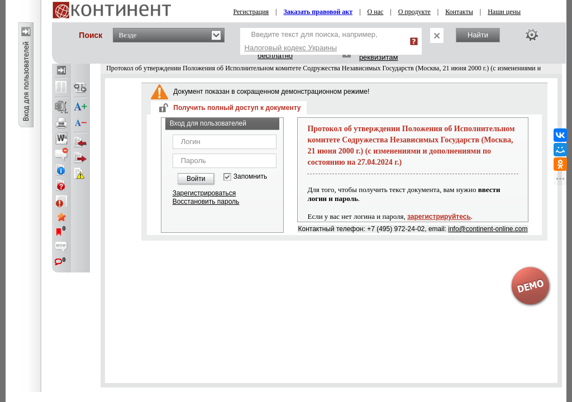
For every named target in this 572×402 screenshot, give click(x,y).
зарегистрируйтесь (439, 217)
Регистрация (251, 12)
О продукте (414, 12)
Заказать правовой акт (318, 12)
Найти (478, 35)
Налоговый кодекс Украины (291, 48)
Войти (196, 179)
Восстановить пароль (206, 201)
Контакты (459, 12)
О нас (376, 12)
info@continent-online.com (487, 229)
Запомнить (250, 176)
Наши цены (504, 12)
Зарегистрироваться (204, 193)
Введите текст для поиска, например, (311, 41)
